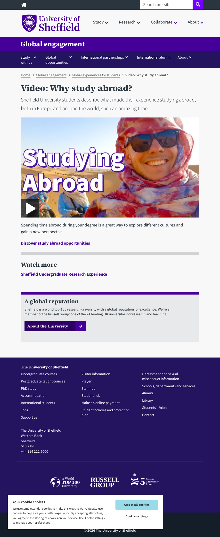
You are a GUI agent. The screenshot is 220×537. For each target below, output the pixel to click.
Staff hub (88, 388)
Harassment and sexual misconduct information (160, 376)
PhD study (28, 388)
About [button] (193, 22)
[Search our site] (166, 4)
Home (25, 75)
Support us (29, 417)
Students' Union (154, 407)
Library (147, 400)
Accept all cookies (136, 505)
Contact (148, 415)
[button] (29, 59)
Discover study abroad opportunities (55, 243)
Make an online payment (100, 403)
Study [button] (98, 22)
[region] (85, 512)
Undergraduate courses (39, 374)
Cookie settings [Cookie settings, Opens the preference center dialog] (137, 516)
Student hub (90, 395)
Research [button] (127, 22)
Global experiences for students (96, 75)
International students (38, 403)
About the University (47, 326)
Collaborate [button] (161, 22)
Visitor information (95, 374)
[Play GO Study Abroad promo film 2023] (30, 208)
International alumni (154, 57)
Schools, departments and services (168, 386)
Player (86, 381)
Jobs (24, 410)
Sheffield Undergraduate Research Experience (64, 274)
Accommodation (33, 395)
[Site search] (198, 4)
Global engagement (52, 44)
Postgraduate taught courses (43, 381)
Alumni (147, 393)
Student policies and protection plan (105, 413)
